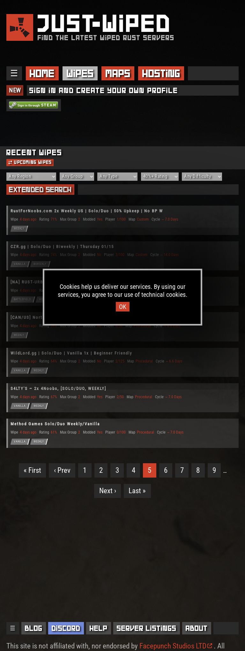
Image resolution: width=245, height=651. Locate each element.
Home (42, 73)
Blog (33, 628)
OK (122, 307)
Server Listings (146, 628)
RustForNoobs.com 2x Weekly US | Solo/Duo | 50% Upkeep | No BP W (87, 210)
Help (99, 628)
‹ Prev (62, 470)
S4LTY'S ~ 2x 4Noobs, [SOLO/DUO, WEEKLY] (58, 388)
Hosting (161, 73)
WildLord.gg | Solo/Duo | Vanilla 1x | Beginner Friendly (71, 353)
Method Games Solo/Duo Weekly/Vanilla (55, 423)
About (197, 628)
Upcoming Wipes (30, 162)
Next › (107, 490)
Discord (66, 628)
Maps (118, 73)
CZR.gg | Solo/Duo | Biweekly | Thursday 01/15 (62, 246)
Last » (137, 490)
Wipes (80, 73)
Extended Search (40, 189)
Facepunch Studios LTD (175, 646)
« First (32, 470)
